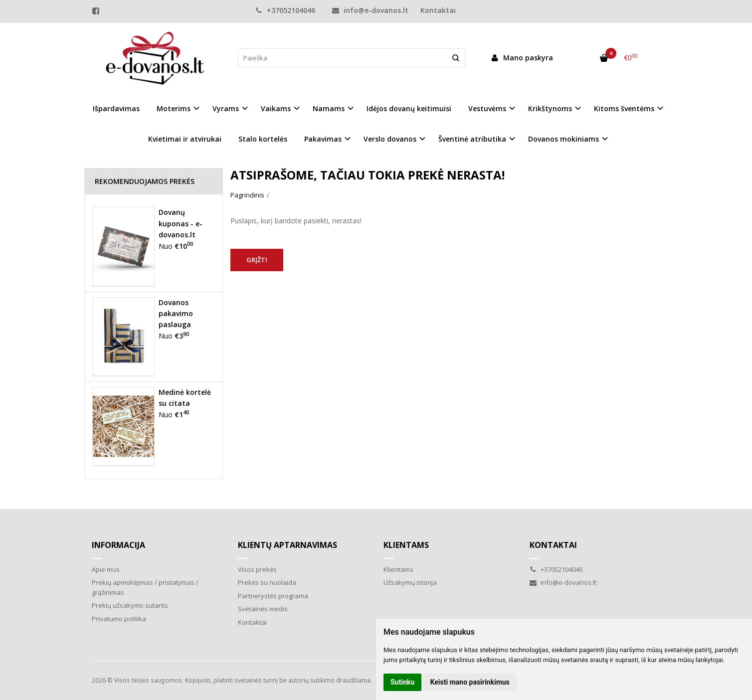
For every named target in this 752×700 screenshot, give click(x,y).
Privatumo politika (119, 618)
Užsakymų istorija (410, 582)
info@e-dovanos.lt (370, 10)
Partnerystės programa (273, 595)
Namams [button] (329, 108)
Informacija (118, 544)
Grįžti (256, 259)
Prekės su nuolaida (267, 582)
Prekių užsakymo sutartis (130, 605)
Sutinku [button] (402, 682)
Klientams (406, 544)
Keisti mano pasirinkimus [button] (470, 682)
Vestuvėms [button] (487, 108)
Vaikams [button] (276, 108)
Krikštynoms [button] (550, 108)
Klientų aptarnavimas (287, 544)
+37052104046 (285, 10)
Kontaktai (438, 10)
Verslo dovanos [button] (390, 139)
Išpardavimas (116, 108)
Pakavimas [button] (323, 139)
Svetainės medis (263, 608)
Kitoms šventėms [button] (624, 108)
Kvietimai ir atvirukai (184, 139)
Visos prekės (257, 569)
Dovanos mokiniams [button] (563, 139)
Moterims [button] (173, 108)
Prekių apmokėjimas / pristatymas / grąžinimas (145, 587)
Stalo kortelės (262, 139)
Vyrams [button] (225, 108)
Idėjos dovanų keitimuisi (409, 108)
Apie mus (106, 569)
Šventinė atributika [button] (472, 139)
